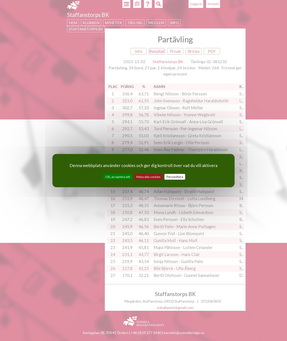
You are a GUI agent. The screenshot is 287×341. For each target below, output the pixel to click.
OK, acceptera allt (117, 177)
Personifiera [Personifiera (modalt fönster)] (174, 177)
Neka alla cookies (148, 177)
